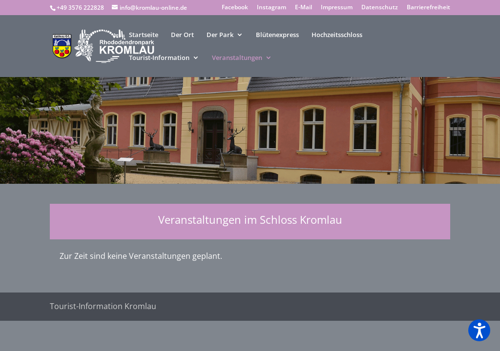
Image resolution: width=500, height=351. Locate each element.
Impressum (337, 7)
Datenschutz (379, 7)
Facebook (235, 7)
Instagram (271, 7)
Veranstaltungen (237, 58)
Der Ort (182, 35)
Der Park (220, 35)
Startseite (143, 35)
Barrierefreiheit (428, 7)
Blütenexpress (277, 35)
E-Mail (303, 7)
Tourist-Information (159, 58)
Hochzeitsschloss (337, 35)
